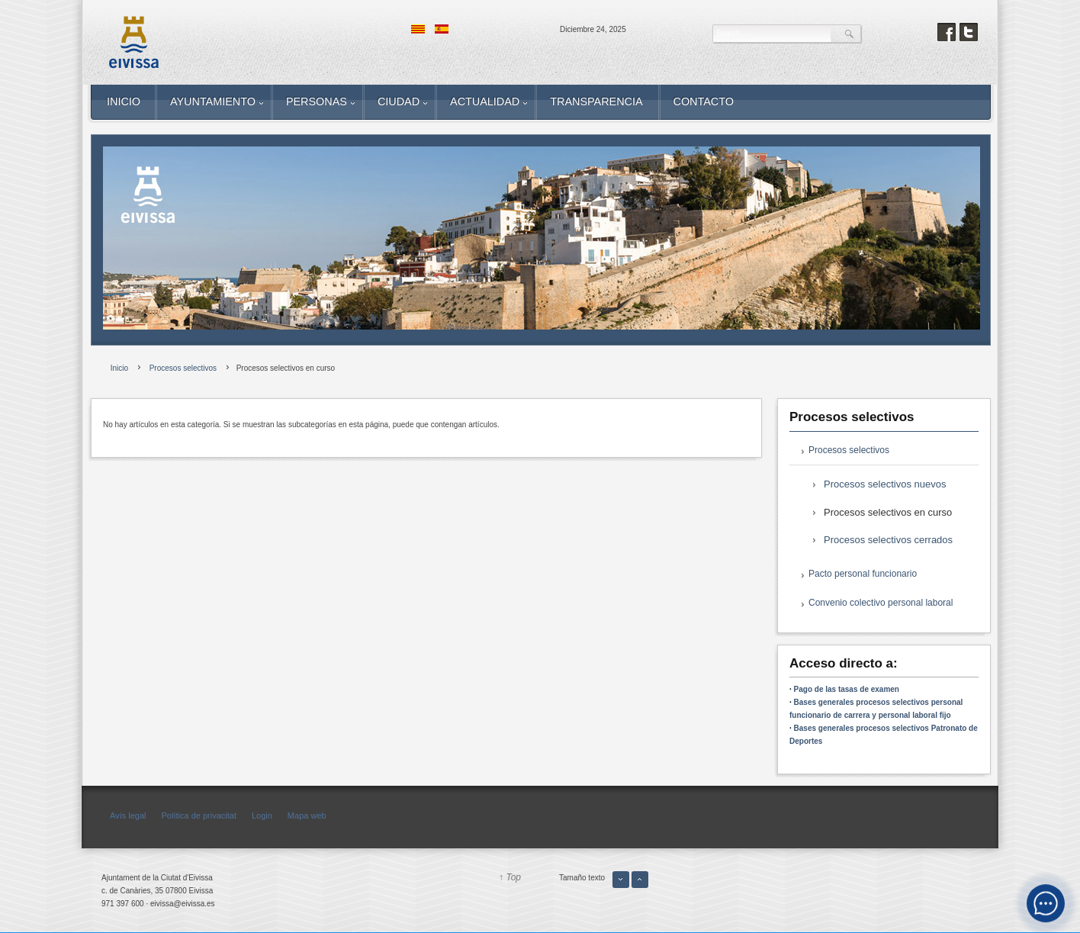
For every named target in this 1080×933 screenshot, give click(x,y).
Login (262, 815)
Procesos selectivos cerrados (888, 539)
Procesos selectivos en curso (888, 512)
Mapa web (307, 815)
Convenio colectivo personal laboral (880, 602)
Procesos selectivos (848, 450)
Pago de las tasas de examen (846, 689)
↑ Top (510, 877)
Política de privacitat (199, 815)
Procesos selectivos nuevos (885, 484)
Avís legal (128, 815)
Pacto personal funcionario (862, 573)
